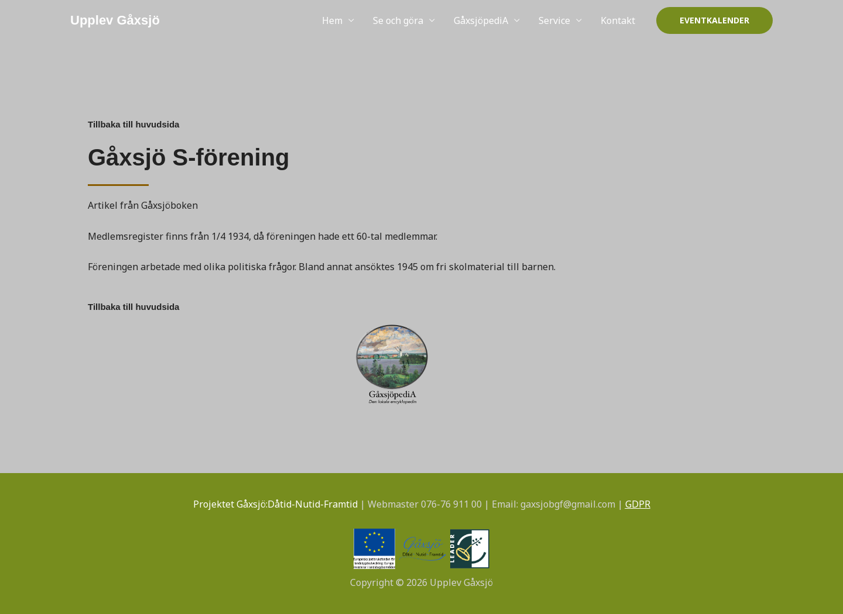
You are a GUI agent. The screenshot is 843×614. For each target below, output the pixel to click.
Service (554, 20)
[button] (714, 20)
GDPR (637, 504)
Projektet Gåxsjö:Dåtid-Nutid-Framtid (275, 504)
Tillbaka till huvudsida (133, 124)
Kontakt (618, 20)
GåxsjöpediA (481, 20)
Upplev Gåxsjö (115, 20)
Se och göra (398, 20)
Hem (332, 20)
